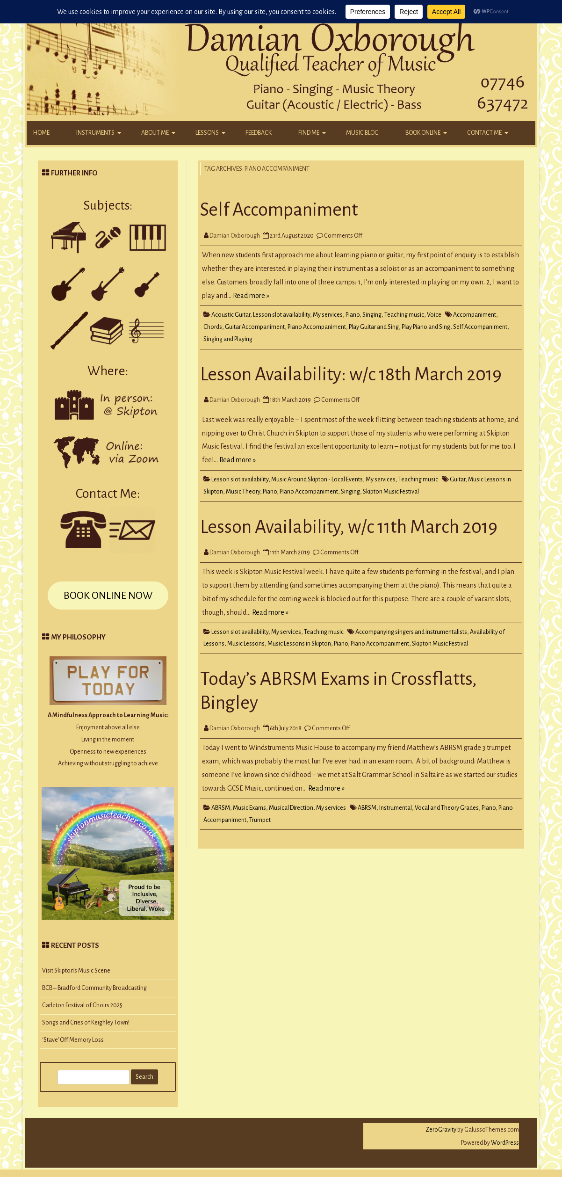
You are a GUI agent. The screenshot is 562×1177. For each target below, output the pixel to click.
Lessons (207, 133)
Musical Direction (291, 808)
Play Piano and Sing (426, 327)
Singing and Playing (227, 339)
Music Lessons (246, 643)
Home (41, 133)
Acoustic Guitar (230, 315)
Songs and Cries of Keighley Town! (86, 1022)
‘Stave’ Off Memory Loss (73, 1040)
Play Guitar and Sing (374, 327)
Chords (212, 327)
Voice (434, 315)
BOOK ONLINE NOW (108, 595)
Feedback (258, 133)
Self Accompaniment (279, 209)
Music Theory (243, 491)
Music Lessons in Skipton (299, 643)
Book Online (422, 133)
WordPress (504, 1143)
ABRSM (220, 808)
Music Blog (362, 133)
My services (328, 315)
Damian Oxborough (234, 235)
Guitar (457, 479)
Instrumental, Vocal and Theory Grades (429, 808)
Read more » (251, 295)
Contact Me (484, 133)
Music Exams (249, 808)
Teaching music (404, 315)
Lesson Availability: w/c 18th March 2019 (351, 374)
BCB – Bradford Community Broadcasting (94, 988)
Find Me (308, 133)
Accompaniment (474, 315)
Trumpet (260, 820)
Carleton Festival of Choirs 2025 (82, 1005)
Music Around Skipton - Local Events (317, 479)
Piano (353, 315)
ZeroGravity (440, 1129)
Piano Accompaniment (317, 327)
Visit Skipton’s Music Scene (76, 970)
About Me (155, 133)
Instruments (95, 133)
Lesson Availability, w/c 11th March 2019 (348, 527)
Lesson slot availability (281, 315)
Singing (372, 315)
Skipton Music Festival (391, 491)
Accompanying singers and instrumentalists (411, 632)
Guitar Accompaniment (255, 327)
